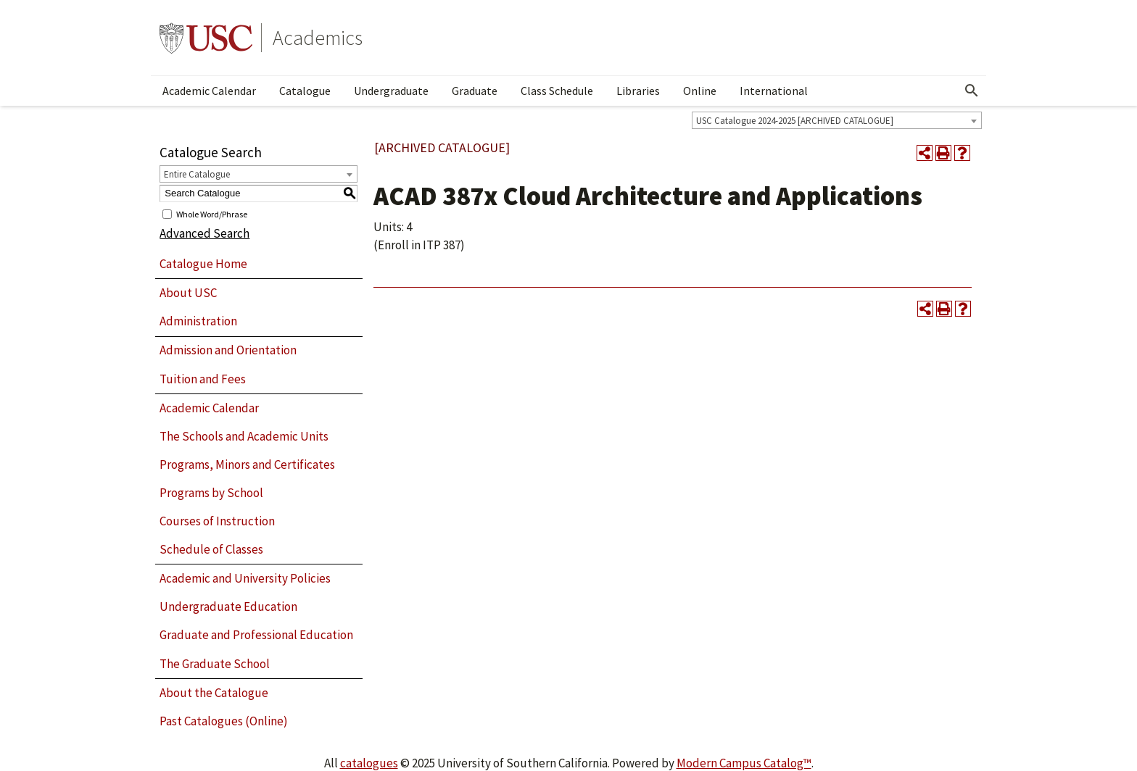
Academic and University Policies (245, 578)
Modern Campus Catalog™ (744, 763)
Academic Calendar (209, 90)
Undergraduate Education (228, 606)
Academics (318, 38)
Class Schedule (557, 90)
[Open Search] (971, 90)
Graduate (474, 90)
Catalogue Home (203, 264)
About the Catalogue (214, 693)
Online (699, 90)
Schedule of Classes (211, 549)
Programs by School (211, 493)
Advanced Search (204, 233)
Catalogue (305, 90)
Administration (198, 321)
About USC (188, 293)
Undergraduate (391, 90)
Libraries (638, 90)
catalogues (369, 763)
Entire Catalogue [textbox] (197, 174)
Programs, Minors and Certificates (247, 464)
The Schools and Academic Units (244, 436)
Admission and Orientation (228, 350)
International (774, 90)
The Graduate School (215, 664)
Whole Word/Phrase (211, 213)
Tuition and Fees (203, 379)
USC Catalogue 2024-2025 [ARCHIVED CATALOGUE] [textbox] (794, 120)
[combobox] (837, 120)
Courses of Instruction (217, 521)
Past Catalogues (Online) (224, 721)
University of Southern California (206, 38)
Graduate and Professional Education (256, 635)
